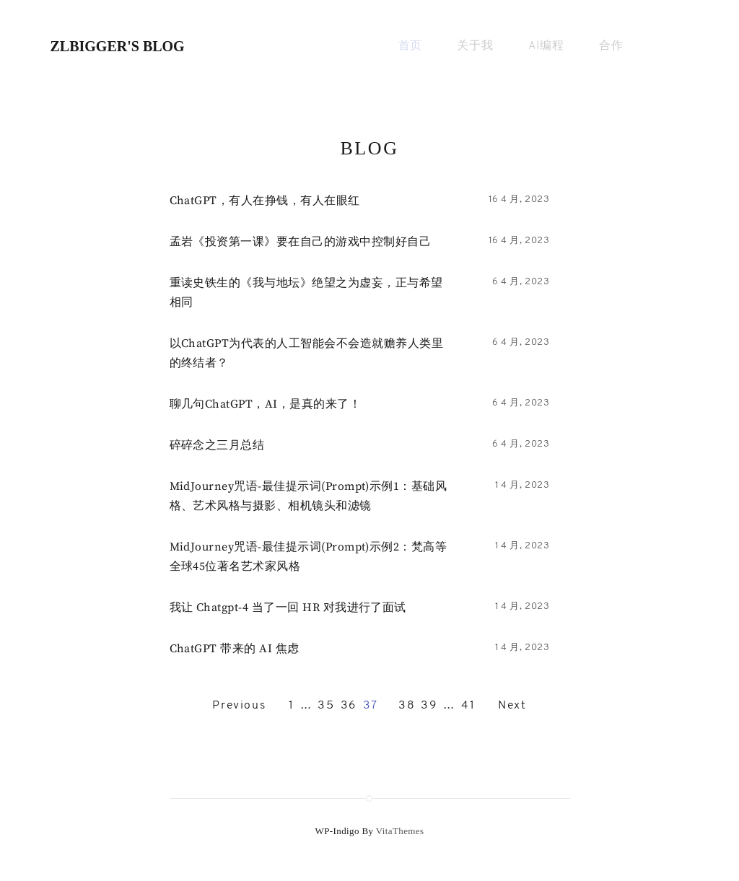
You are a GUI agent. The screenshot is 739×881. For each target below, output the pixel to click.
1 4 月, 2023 (522, 485)
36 (349, 705)
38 (406, 705)
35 (326, 705)
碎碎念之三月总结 (217, 445)
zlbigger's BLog (118, 46)
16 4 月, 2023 (519, 199)
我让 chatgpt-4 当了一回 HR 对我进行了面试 (288, 607)
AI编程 (546, 46)
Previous (239, 705)
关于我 (475, 46)
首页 (410, 46)
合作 (611, 46)
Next (512, 705)
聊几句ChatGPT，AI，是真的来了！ (266, 404)
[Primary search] (671, 46)
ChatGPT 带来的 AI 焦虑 (234, 648)
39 (429, 705)
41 (468, 705)
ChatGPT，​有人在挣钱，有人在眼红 (265, 200)
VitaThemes (400, 830)
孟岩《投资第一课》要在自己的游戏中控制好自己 (301, 242)
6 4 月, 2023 (521, 281)
